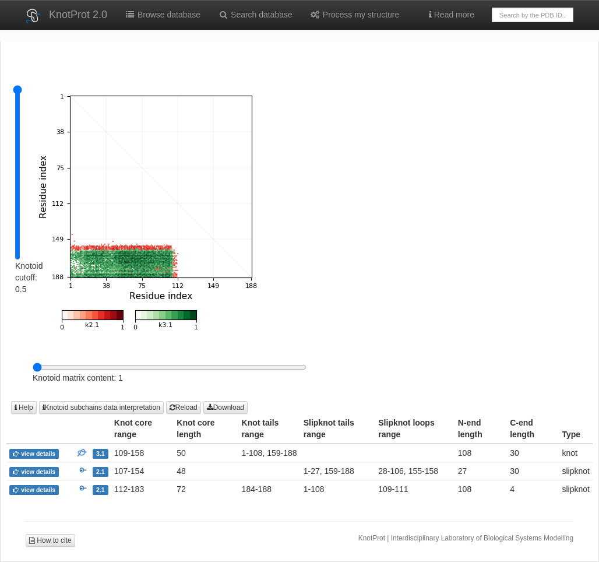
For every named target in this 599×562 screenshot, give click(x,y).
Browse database (162, 14)
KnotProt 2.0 (78, 14)
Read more (451, 14)
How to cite (50, 540)
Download (225, 407)
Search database (255, 14)
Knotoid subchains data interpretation (101, 407)
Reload (184, 407)
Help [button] (24, 407)
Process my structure (354, 14)
